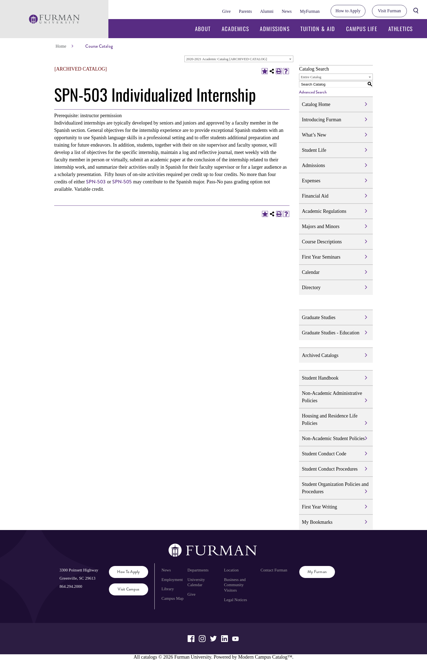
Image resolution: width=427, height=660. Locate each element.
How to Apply (348, 10)
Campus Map (172, 598)
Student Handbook (320, 378)
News (287, 11)
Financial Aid (315, 196)
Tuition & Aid (317, 29)
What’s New (314, 135)
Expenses (311, 180)
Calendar (310, 272)
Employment (172, 579)
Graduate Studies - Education (330, 332)
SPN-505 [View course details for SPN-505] (122, 181)
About (203, 29)
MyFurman (310, 11)
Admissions (274, 29)
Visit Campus (128, 589)
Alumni (266, 11)
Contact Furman (274, 570)
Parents (245, 11)
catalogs (149, 657)
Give (226, 11)
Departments (197, 570)
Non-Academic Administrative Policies (332, 396)
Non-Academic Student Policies (333, 438)
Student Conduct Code (324, 453)
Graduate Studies (318, 317)
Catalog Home (316, 104)
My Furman (317, 572)
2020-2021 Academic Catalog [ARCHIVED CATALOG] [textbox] (226, 59)
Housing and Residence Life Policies (329, 419)
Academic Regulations (324, 211)
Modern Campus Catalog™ (265, 657)
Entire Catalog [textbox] (311, 77)
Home (61, 46)
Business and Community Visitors (235, 585)
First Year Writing (319, 507)
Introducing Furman (321, 119)
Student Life (314, 150)
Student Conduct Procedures (330, 469)
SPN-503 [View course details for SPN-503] (96, 181)
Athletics (400, 29)
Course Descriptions (321, 241)
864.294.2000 (70, 586)
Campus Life (361, 29)
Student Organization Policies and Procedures (335, 488)
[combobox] (238, 59)
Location (231, 570)
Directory (311, 287)
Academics (235, 29)
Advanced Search (313, 92)
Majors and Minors (320, 226)
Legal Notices (235, 600)
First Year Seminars (321, 257)
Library (167, 589)
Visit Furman (389, 10)
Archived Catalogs (320, 355)
